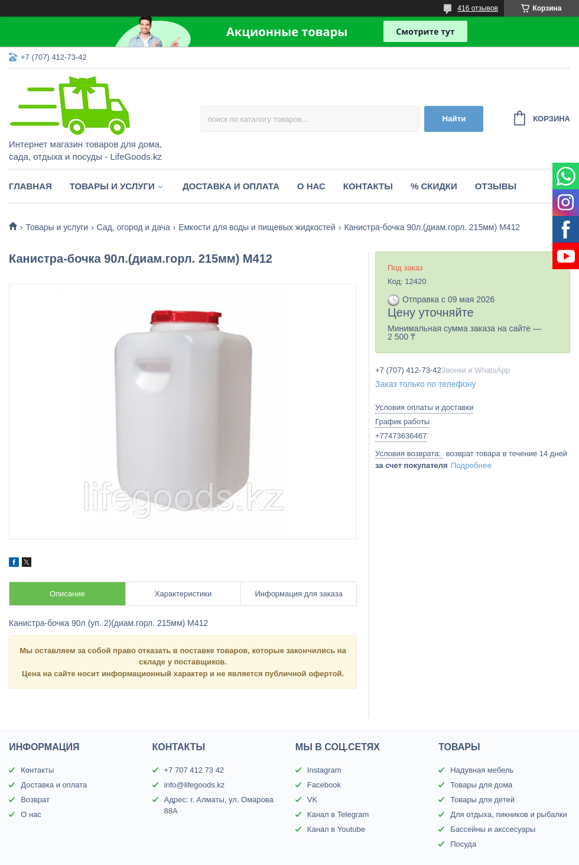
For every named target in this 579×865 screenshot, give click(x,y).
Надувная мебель (481, 770)
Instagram (324, 770)
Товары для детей (482, 799)
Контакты (368, 186)
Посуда (463, 844)
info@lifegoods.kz (194, 784)
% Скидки (434, 186)
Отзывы (495, 186)
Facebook (324, 784)
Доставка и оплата (231, 186)
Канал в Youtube (336, 829)
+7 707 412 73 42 (194, 770)
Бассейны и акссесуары (492, 829)
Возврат (35, 799)
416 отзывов (477, 8)
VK (312, 799)
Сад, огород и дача (133, 227)
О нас (311, 186)
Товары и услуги (112, 186)
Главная (30, 186)
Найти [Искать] (454, 118)
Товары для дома (481, 784)
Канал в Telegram (338, 814)
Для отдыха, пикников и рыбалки (508, 814)
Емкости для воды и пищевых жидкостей (257, 227)
